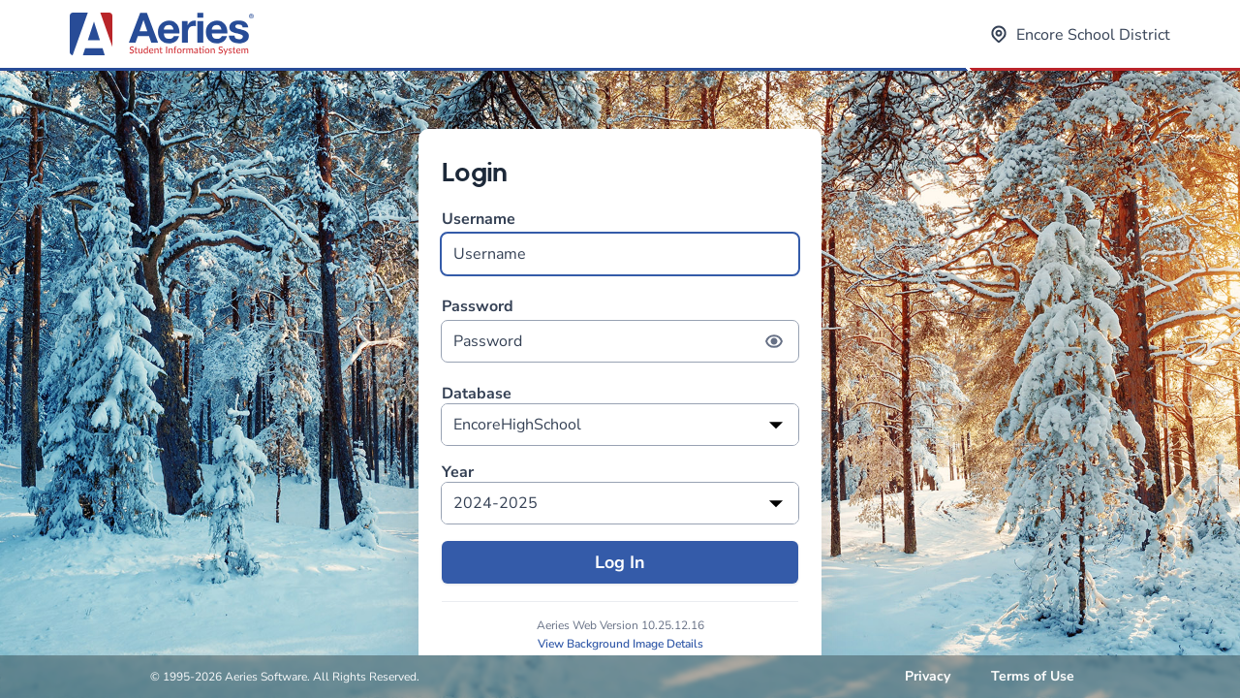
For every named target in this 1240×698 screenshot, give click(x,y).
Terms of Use (1032, 676)
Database (477, 394)
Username (620, 241)
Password (620, 329)
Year (458, 472)
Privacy (927, 676)
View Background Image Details (620, 643)
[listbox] (620, 424)
